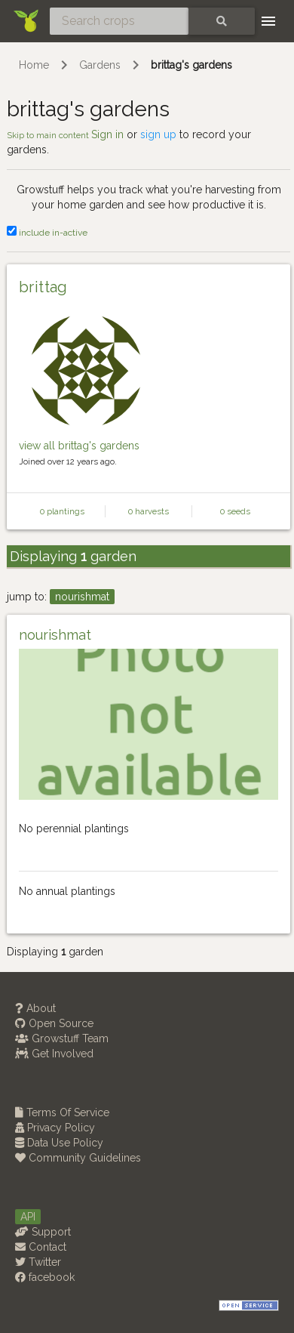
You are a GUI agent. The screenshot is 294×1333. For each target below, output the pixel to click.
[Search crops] (119, 21)
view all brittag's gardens (79, 446)
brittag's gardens (191, 65)
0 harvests (148, 511)
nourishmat (82, 597)
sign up (158, 134)
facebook (45, 1277)
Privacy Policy (55, 1128)
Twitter (38, 1262)
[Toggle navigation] (268, 21)
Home (34, 65)
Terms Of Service (62, 1112)
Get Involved (54, 1054)
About (35, 1008)
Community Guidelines (78, 1158)
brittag (43, 287)
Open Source (54, 1023)
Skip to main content (49, 135)
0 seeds (235, 511)
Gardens (100, 65)
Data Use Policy (59, 1143)
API (27, 1217)
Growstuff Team (62, 1038)
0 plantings (62, 511)
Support (43, 1232)
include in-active (47, 232)
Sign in (107, 134)
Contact (40, 1247)
